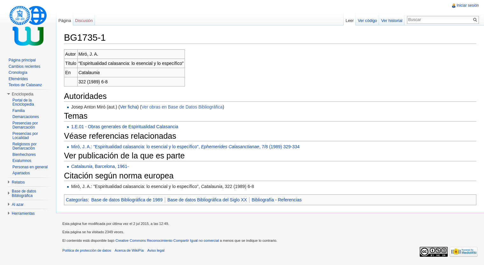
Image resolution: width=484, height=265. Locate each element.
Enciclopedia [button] (22, 94)
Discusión (84, 20)
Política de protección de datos (86, 250)
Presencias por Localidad (25, 135)
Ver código (367, 20)
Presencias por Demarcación (25, 125)
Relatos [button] (18, 182)
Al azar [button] (18, 204)
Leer (350, 20)
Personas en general (30, 167)
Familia (18, 110)
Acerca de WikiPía (129, 250)
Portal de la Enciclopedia (23, 102)
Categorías (77, 199)
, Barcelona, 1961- (100, 166)
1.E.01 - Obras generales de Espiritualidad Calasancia (124, 126)
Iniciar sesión (468, 5)
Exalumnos (21, 160)
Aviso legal (156, 250)
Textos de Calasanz (25, 85)
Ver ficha (128, 106)
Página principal (22, 60)
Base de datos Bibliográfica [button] (24, 193)
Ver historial (392, 20)
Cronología (18, 72)
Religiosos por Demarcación (24, 146)
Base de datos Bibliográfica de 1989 (127, 199)
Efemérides (18, 79)
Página (64, 20)
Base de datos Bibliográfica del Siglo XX (207, 199)
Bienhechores (24, 154)
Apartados (21, 173)
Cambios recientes (24, 66)
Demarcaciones (25, 117)
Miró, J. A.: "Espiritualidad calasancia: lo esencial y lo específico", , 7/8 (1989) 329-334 (185, 146)
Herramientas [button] (23, 213)
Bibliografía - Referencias (277, 199)
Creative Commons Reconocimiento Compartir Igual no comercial (167, 240)
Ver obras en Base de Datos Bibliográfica (181, 106)
